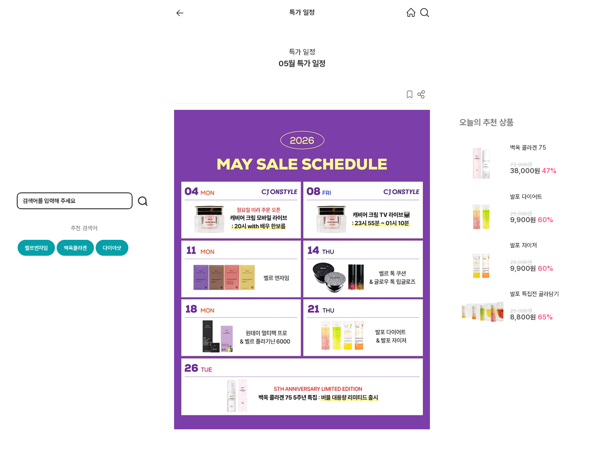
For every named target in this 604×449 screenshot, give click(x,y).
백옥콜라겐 (75, 248)
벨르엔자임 (36, 248)
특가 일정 (302, 52)
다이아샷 (112, 248)
